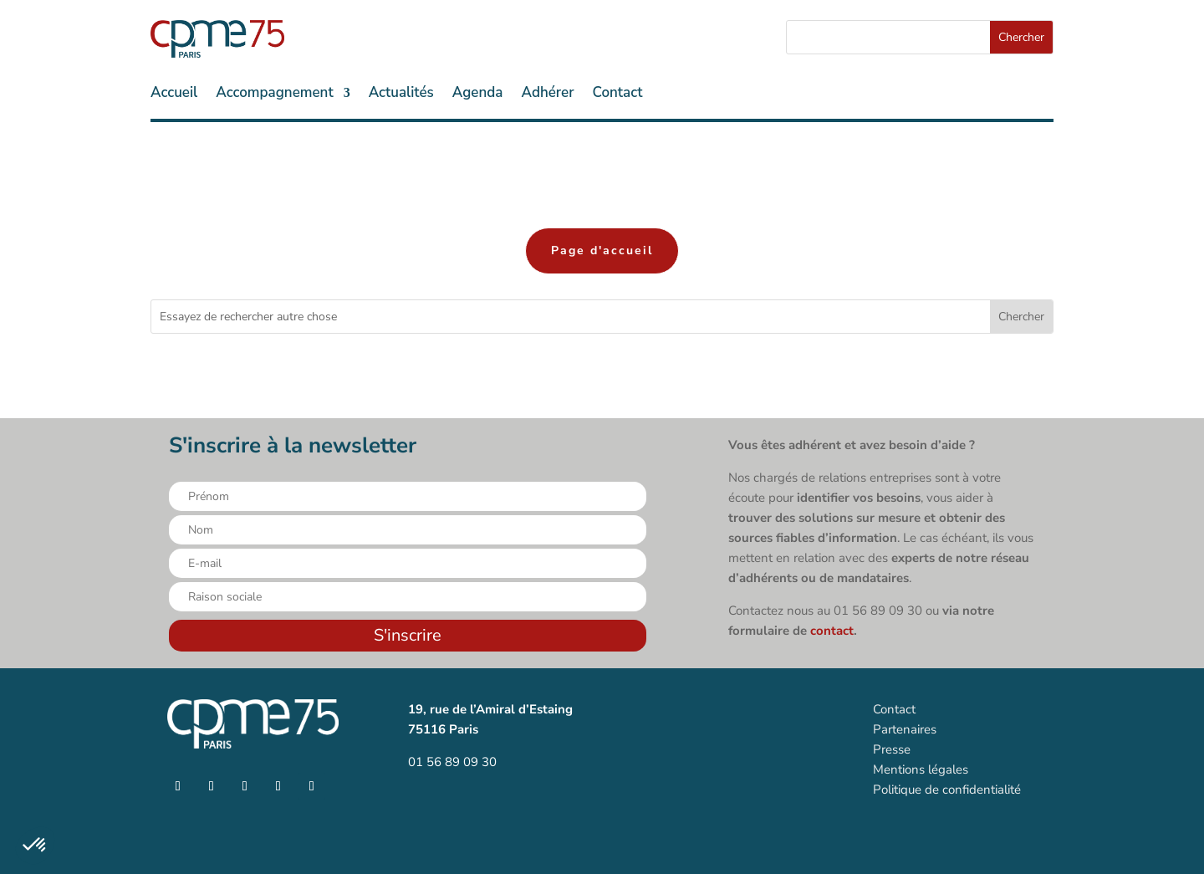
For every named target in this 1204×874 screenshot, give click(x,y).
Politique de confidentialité (947, 789)
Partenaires (904, 729)
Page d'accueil (602, 250)
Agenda (477, 94)
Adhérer (547, 94)
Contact (618, 94)
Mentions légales (920, 769)
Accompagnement (274, 94)
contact (832, 630)
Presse (892, 749)
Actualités (401, 94)
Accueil (173, 94)
